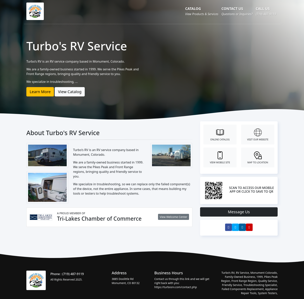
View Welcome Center (173, 217)
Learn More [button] (40, 91)
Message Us (239, 211)
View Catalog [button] (69, 91)
